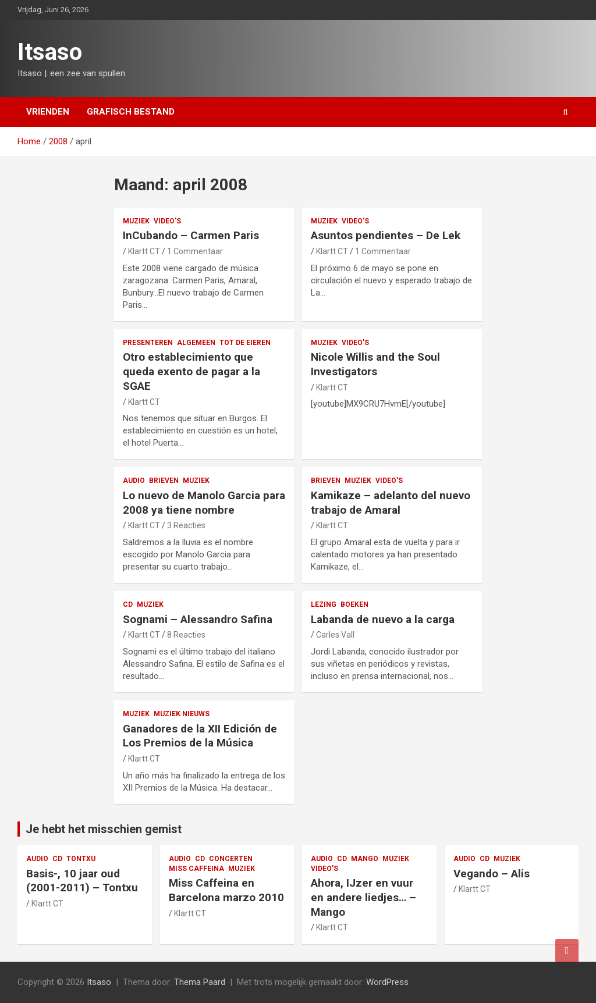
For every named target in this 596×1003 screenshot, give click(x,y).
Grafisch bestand (131, 111)
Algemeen (196, 343)
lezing (323, 604)
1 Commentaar (195, 251)
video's (167, 221)
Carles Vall (335, 634)
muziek (136, 221)
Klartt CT (144, 251)
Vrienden (47, 111)
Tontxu (80, 859)
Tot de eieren (245, 343)
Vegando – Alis (491, 873)
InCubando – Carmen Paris (191, 235)
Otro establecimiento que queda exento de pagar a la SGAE (191, 371)
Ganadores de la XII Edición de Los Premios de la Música (200, 736)
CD (128, 604)
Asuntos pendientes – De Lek (385, 235)
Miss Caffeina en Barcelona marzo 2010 (226, 890)
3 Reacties (186, 525)
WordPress (387, 982)
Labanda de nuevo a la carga (383, 619)
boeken (354, 604)
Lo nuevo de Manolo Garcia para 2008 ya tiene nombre (204, 503)
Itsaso (49, 52)
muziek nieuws (182, 714)
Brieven (164, 480)
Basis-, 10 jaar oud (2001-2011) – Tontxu (82, 881)
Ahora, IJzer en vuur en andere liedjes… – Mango (363, 897)
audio (134, 480)
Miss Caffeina (196, 869)
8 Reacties (186, 634)
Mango (364, 859)
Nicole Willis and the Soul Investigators (375, 364)
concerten (231, 859)
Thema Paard (199, 982)
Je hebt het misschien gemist (104, 829)
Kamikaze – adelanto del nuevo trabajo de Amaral (390, 503)
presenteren (148, 343)
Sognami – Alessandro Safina (197, 619)
